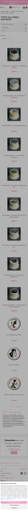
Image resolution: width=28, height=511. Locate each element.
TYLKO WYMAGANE (14, 505)
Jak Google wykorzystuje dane (7, 496)
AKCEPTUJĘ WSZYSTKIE (14, 502)
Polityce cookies (10, 499)
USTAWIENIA (14, 507)
